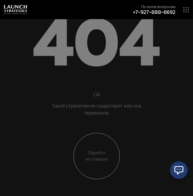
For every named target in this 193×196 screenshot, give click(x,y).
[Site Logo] (15, 9)
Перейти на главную (96, 156)
